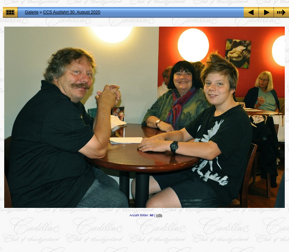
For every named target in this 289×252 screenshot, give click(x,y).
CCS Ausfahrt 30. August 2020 (71, 12)
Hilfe (159, 215)
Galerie (32, 12)
